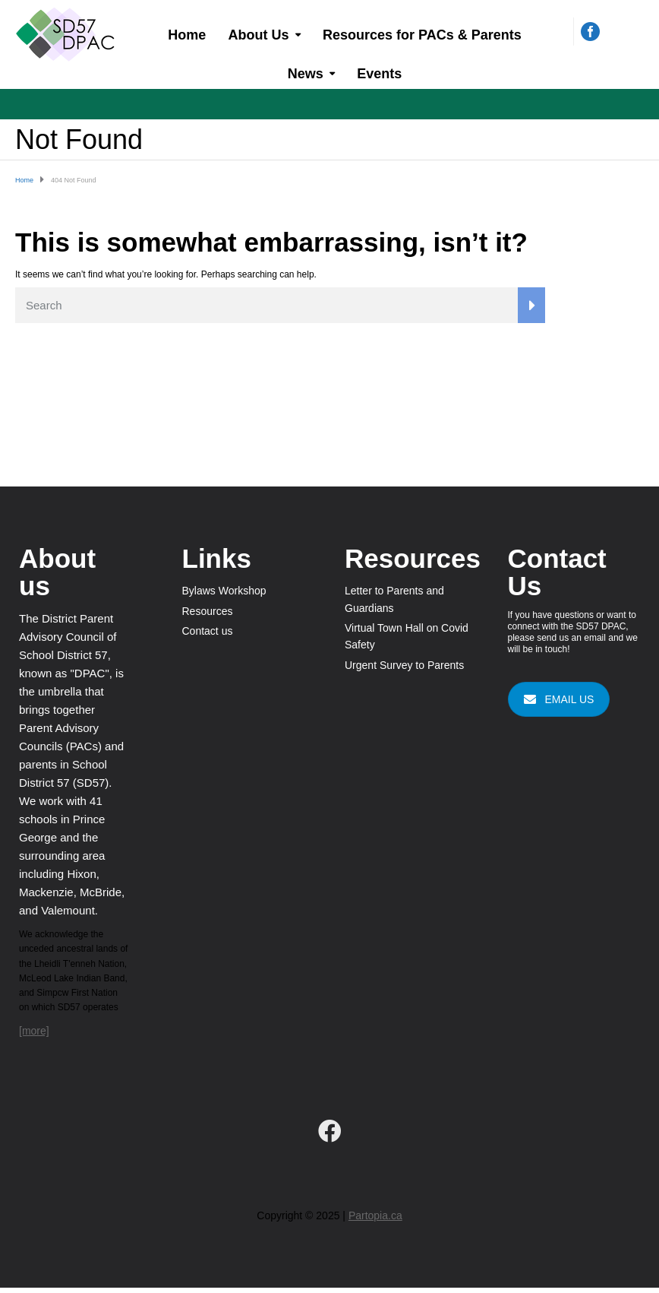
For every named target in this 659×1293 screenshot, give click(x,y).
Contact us (207, 631)
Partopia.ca (375, 1215)
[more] (34, 1031)
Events (379, 73)
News (305, 73)
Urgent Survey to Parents (404, 665)
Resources (207, 611)
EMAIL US (559, 699)
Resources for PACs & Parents (422, 35)
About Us (259, 35)
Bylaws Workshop (224, 591)
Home (187, 35)
